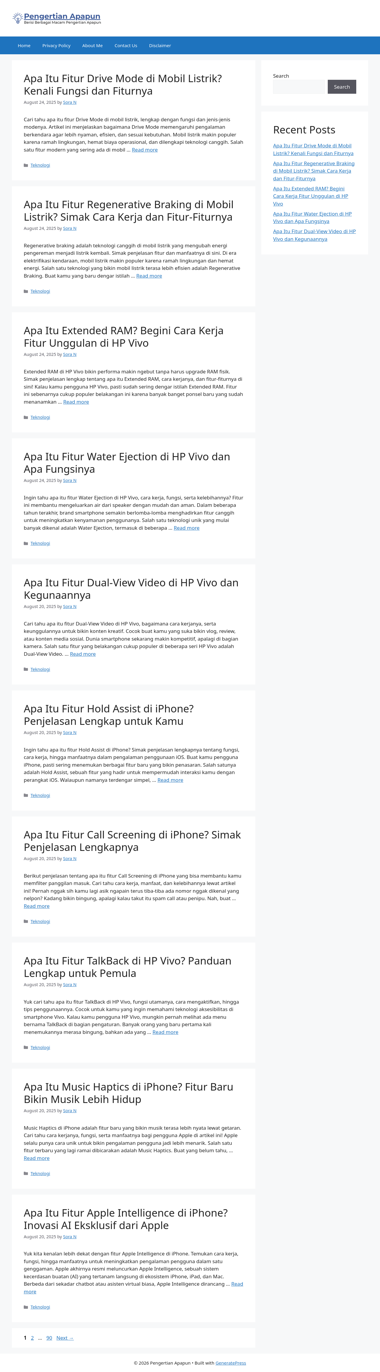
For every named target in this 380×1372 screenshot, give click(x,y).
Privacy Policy (56, 45)
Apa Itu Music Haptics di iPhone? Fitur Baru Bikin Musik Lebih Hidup (128, 1093)
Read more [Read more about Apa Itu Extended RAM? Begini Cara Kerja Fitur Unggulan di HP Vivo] (76, 401)
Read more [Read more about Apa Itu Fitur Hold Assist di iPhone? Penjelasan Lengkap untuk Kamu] (170, 779)
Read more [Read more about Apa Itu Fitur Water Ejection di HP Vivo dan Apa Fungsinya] (187, 527)
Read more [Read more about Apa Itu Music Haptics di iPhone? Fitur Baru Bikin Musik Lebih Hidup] (37, 1158)
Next (65, 1337)
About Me (92, 45)
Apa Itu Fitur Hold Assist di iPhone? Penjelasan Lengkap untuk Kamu (109, 714)
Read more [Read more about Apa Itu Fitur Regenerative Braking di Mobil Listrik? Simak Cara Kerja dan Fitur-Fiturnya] (149, 275)
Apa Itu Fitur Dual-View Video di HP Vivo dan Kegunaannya (131, 588)
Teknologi (40, 165)
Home (24, 45)
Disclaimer (160, 45)
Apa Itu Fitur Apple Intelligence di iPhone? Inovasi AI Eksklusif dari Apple (126, 1219)
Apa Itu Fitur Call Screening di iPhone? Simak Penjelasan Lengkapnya (132, 840)
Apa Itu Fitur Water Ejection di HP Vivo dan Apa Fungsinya (127, 462)
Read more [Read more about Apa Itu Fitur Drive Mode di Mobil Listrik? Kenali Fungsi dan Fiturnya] (145, 149)
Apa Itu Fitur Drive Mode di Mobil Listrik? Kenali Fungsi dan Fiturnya (123, 84)
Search (281, 75)
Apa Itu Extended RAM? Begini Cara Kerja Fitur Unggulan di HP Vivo (124, 336)
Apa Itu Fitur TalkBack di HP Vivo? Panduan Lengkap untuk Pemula (128, 967)
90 (49, 1337)
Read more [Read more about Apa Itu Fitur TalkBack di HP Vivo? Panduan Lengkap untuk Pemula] (165, 1032)
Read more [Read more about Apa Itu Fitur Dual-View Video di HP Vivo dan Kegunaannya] (83, 653)
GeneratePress (231, 1363)
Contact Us (126, 45)
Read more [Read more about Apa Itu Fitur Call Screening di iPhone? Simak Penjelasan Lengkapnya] (37, 906)
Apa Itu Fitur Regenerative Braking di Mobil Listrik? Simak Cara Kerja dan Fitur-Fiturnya (129, 210)
